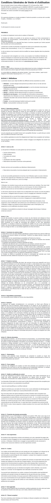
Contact (26, 10)
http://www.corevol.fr (6, 41)
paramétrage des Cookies (31, 61)
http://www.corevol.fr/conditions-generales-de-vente (14, 120)
